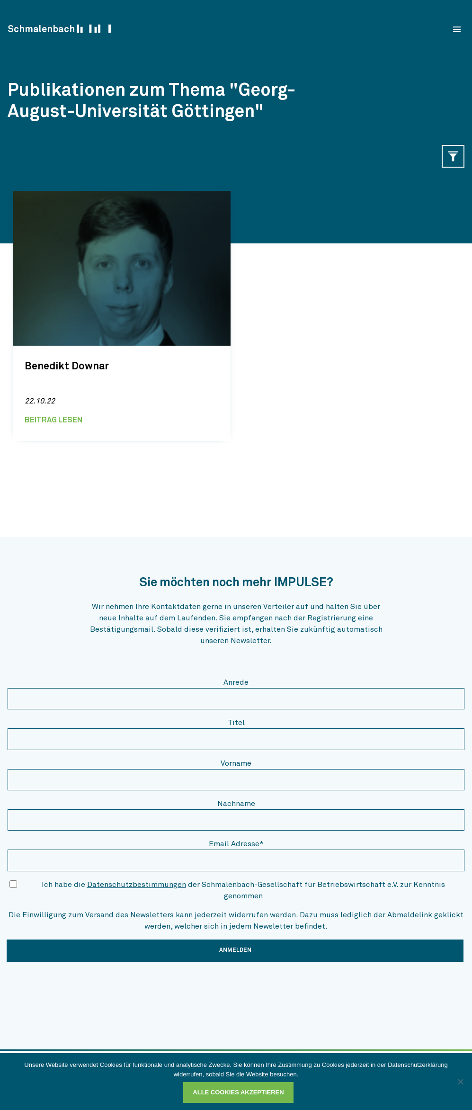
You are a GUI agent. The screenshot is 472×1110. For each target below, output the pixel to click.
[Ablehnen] (460, 1081)
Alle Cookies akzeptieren (238, 1092)
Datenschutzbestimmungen (136, 884)
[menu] (456, 29)
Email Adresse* (236, 844)
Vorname (236, 763)
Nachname (236, 803)
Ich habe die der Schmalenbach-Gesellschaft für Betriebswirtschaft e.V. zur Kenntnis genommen (243, 890)
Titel (236, 722)
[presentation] (79, 987)
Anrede (236, 682)
